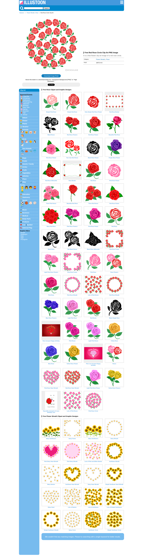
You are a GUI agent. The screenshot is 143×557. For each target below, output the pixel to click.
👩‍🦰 (35, 187)
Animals (25, 130)
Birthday (26, 105)
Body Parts (26, 219)
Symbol (29, 225)
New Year (26, 107)
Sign (22, 238)
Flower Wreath (31, 12)
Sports (24, 200)
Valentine (26, 104)
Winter (25, 115)
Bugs (24, 158)
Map (22, 236)
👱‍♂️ (22, 190)
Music (24, 210)
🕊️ (22, 144)
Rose (37, 12)
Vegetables (26, 173)
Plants (24, 124)
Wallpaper (24, 234)
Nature (24, 118)
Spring (25, 109)
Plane (24, 179)
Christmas (26, 98)
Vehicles (25, 176)
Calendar (26, 96)
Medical (25, 216)
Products (25, 222)
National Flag (27, 228)
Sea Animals (27, 148)
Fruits (24, 170)
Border (23, 232)
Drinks (24, 167)
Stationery (26, 197)
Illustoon (22, 12)
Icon (24, 225)
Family (22, 185)
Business (25, 213)
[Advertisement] (104, 33)
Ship (24, 182)
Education (26, 194)
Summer (26, 111)
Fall (24, 113)
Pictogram (24, 239)
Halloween (26, 100)
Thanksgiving (27, 102)
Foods (24, 161)
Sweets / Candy (28, 164)
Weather (25, 127)
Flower (24, 121)
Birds (24, 139)
